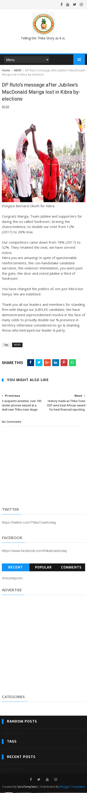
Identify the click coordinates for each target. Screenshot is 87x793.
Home (6, 71)
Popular (43, 568)
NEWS (17, 71)
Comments (71, 568)
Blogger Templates (72, 787)
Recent (15, 568)
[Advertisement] (43, 644)
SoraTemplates (27, 787)
